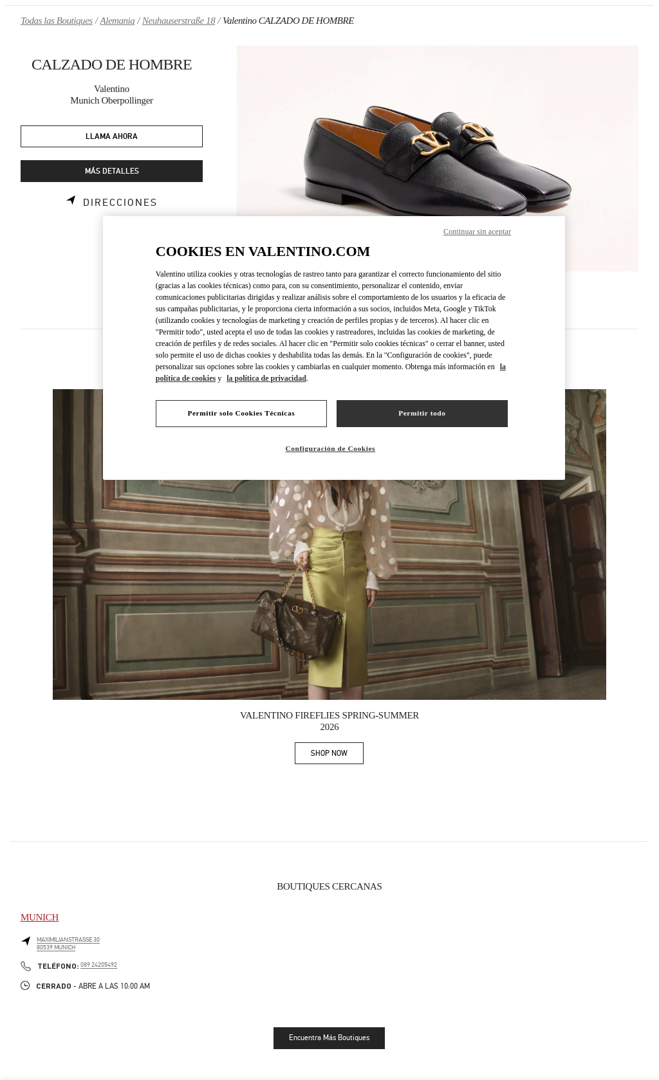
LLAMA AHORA (112, 137)
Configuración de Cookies (330, 448)
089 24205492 (98, 965)
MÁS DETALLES (112, 171)
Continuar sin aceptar (477, 231)
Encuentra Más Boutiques (329, 1037)
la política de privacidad (266, 378)
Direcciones (120, 202)
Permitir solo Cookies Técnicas (241, 413)
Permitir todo (421, 413)
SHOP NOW (337, 755)
